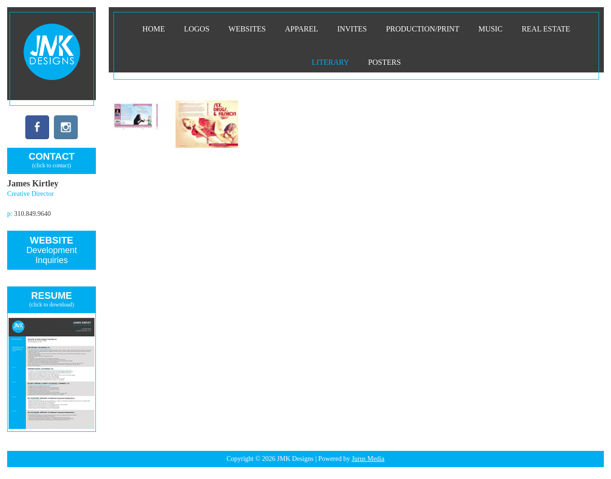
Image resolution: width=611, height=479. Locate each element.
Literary (330, 62)
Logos (196, 29)
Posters (384, 62)
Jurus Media (368, 458)
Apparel (301, 29)
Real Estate (546, 29)
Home (154, 29)
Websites (247, 29)
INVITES (352, 29)
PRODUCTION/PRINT (422, 29)
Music (490, 29)
